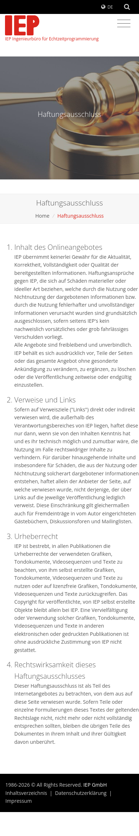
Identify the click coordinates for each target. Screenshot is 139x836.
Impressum (18, 800)
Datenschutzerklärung (80, 793)
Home (42, 215)
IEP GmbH (95, 784)
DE (110, 7)
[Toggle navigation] (124, 23)
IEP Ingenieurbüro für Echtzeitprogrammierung (52, 28)
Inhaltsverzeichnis (26, 793)
